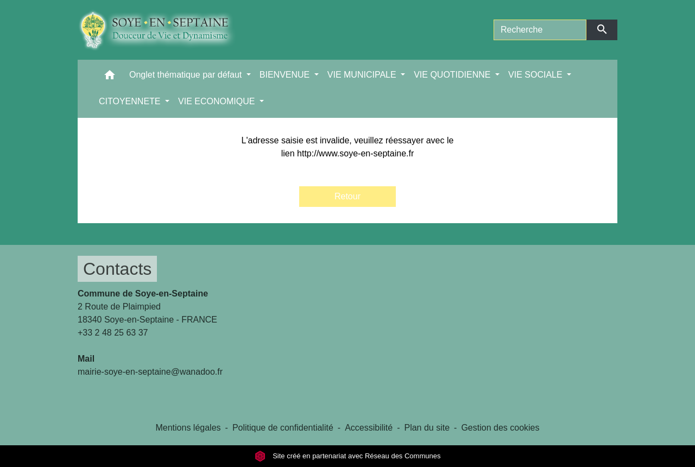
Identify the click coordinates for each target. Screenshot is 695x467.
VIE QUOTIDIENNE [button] (453, 74)
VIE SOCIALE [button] (536, 74)
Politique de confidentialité (282, 427)
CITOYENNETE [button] (131, 101)
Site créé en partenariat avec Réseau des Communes (348, 456)
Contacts (117, 269)
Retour (347, 196)
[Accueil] (165, 29)
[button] (109, 77)
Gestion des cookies (500, 427)
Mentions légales (187, 427)
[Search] (540, 30)
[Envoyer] (601, 30)
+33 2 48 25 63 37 (113, 332)
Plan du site (427, 427)
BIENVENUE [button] (286, 74)
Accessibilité (369, 427)
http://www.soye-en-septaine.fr (355, 153)
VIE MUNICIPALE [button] (363, 74)
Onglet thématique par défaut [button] (186, 74)
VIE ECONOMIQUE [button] (217, 101)
